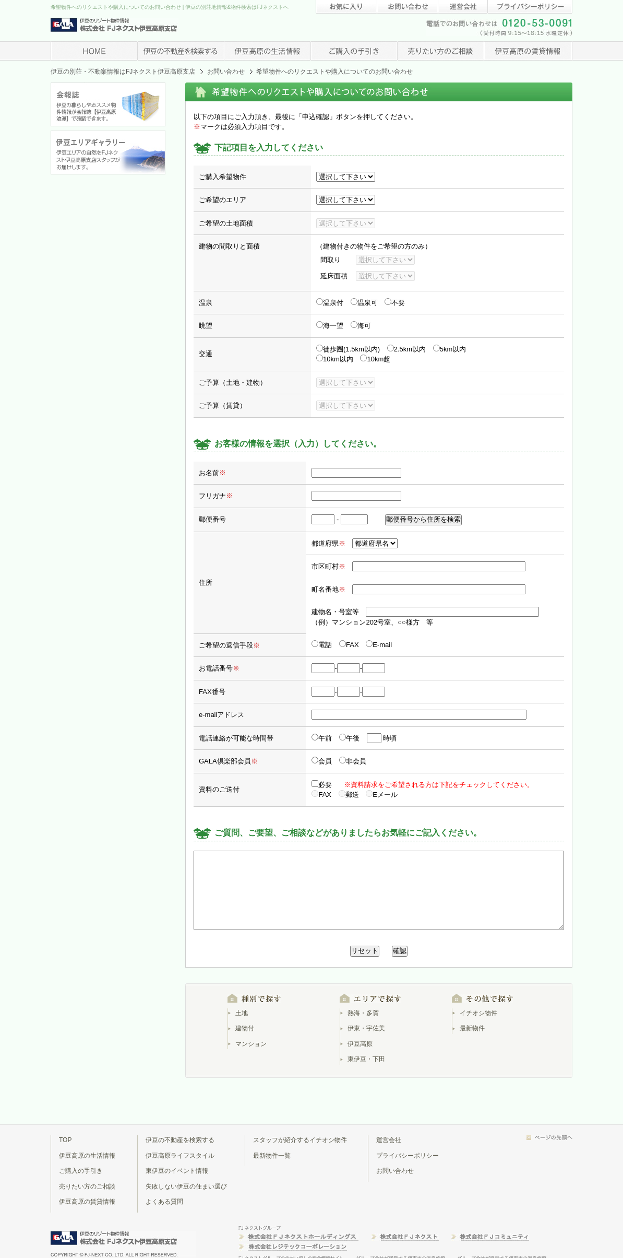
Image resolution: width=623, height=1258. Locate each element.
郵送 (349, 794)
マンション (251, 1044)
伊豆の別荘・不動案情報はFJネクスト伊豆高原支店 (123, 71)
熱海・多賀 (363, 1013)
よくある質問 (164, 1201)
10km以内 (334, 359)
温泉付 (329, 303)
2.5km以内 (406, 349)
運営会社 (388, 1140)
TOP (65, 1140)
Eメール (382, 794)
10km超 (375, 359)
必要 (322, 785)
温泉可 (364, 303)
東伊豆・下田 (366, 1059)
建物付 (244, 1028)
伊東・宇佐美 (366, 1028)
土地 (241, 1013)
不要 (395, 303)
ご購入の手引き (81, 1170)
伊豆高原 (360, 1044)
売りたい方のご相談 (87, 1186)
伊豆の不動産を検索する (180, 1140)
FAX (350, 645)
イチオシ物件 (478, 1013)
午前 (322, 738)
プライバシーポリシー (407, 1155)
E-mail (379, 645)
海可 (361, 326)
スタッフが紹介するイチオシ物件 (300, 1140)
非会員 (352, 761)
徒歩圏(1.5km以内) (348, 349)
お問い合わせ (226, 71)
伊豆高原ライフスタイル (180, 1155)
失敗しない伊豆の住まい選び (186, 1186)
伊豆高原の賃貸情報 (87, 1201)
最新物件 (472, 1028)
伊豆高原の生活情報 (87, 1155)
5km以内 (449, 349)
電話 (322, 645)
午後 (349, 738)
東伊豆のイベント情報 (177, 1170)
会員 (322, 761)
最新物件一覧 (272, 1155)
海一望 (329, 326)
